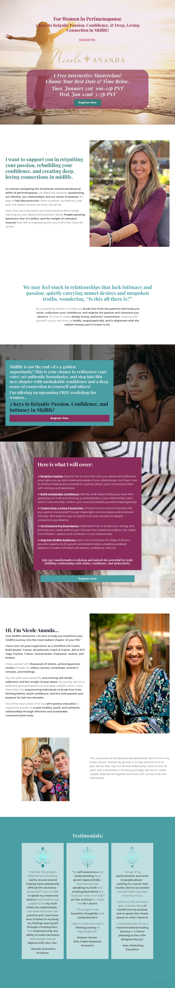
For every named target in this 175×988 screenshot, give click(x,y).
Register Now (87, 102)
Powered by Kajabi (161, 984)
